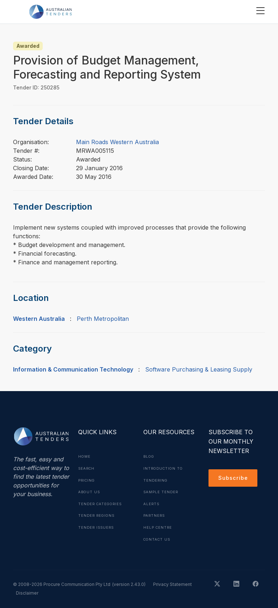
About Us (89, 491)
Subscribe (234, 478)
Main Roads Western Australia (117, 142)
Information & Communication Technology (73, 369)
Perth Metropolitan (103, 318)
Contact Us (158, 537)
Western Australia (39, 318)
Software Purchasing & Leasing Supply (198, 369)
